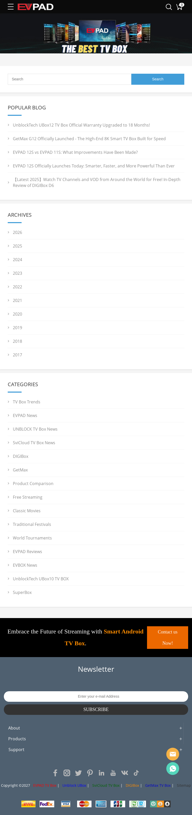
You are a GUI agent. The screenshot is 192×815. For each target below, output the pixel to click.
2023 (17, 273)
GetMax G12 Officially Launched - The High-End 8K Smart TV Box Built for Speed (89, 138)
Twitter (78, 773)
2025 (17, 246)
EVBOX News (25, 565)
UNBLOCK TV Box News (35, 429)
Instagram (67, 773)
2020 (17, 314)
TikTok (136, 773)
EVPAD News (25, 415)
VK (125, 773)
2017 (17, 355)
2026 (17, 232)
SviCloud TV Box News (34, 443)
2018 (17, 341)
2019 (17, 327)
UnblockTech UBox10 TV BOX (41, 579)
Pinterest (90, 773)
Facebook (55, 773)
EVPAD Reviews (27, 551)
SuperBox (22, 592)
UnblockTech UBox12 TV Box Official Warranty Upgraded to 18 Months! (81, 125)
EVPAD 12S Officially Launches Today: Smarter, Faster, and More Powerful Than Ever (94, 166)
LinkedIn (101, 773)
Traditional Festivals (32, 524)
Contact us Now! (168, 637)
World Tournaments (32, 538)
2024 (17, 259)
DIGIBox (20, 456)
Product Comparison (33, 483)
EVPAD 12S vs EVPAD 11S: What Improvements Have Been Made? (75, 152)
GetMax (20, 470)
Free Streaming (27, 497)
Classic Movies (27, 511)
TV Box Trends (26, 402)
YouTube (113, 773)
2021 (17, 300)
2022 (17, 287)
